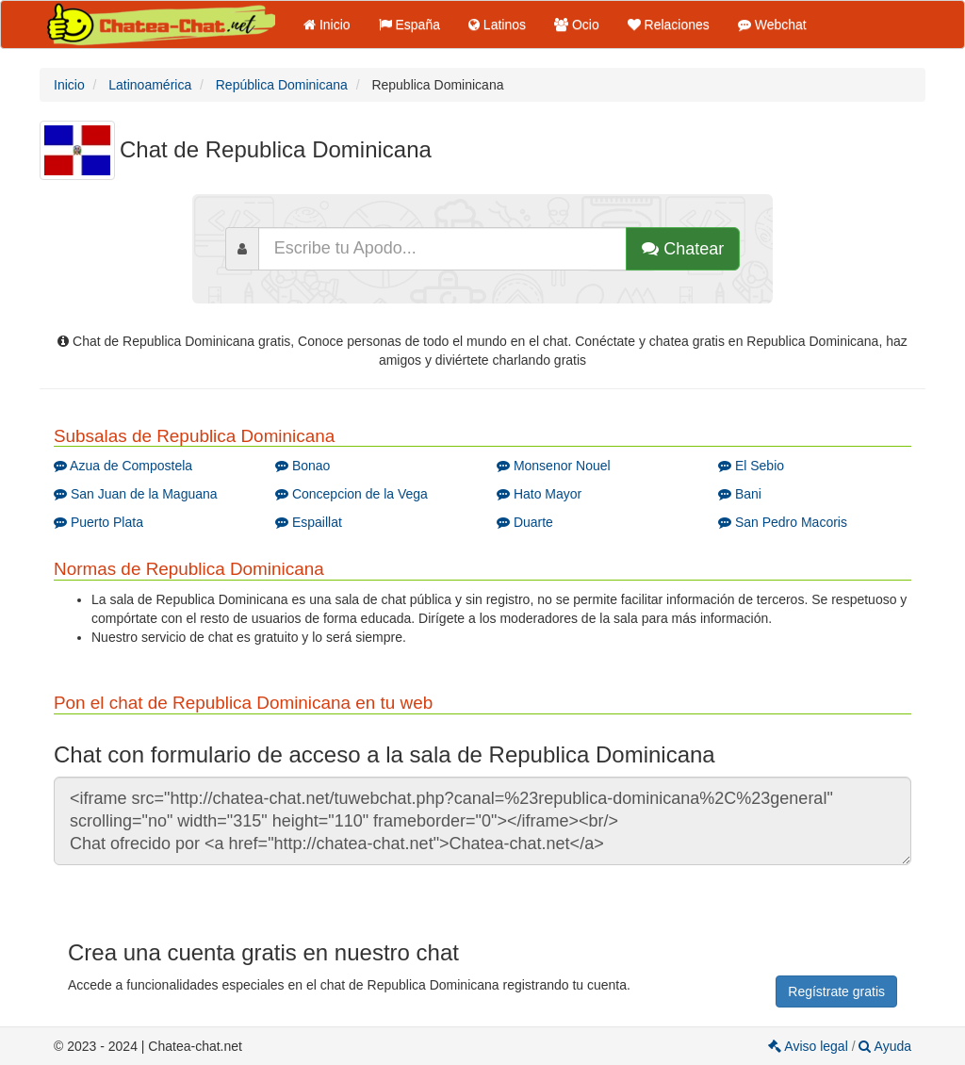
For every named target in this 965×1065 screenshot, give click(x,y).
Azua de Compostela (123, 465)
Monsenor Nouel (554, 465)
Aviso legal (809, 1046)
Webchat (772, 24)
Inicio (327, 24)
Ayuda (885, 1046)
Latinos (497, 24)
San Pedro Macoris (782, 522)
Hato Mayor (539, 493)
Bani (739, 493)
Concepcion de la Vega (351, 493)
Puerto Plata (98, 522)
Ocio (576, 24)
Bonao (302, 465)
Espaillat (308, 522)
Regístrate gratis (836, 991)
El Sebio (751, 465)
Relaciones (669, 24)
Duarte (525, 522)
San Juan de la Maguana (136, 493)
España (409, 24)
